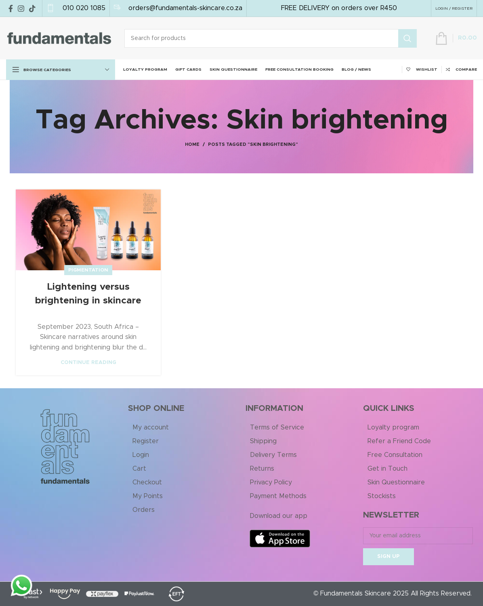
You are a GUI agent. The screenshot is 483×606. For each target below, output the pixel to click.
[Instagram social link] (21, 8)
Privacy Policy (271, 482)
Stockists (382, 496)
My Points (147, 496)
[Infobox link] (75, 8)
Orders (143, 510)
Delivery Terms (273, 455)
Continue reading (88, 362)
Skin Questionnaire (396, 482)
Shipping (263, 441)
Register (145, 441)
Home (192, 144)
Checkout (147, 482)
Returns (262, 468)
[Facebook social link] (10, 8)
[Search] (270, 38)
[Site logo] (59, 38)
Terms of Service (277, 427)
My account (150, 427)
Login (140, 455)
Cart (139, 468)
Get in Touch (387, 468)
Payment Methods (278, 496)
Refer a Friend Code (399, 441)
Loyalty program (393, 427)
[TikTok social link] (32, 8)
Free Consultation (395, 455)
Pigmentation (88, 269)
